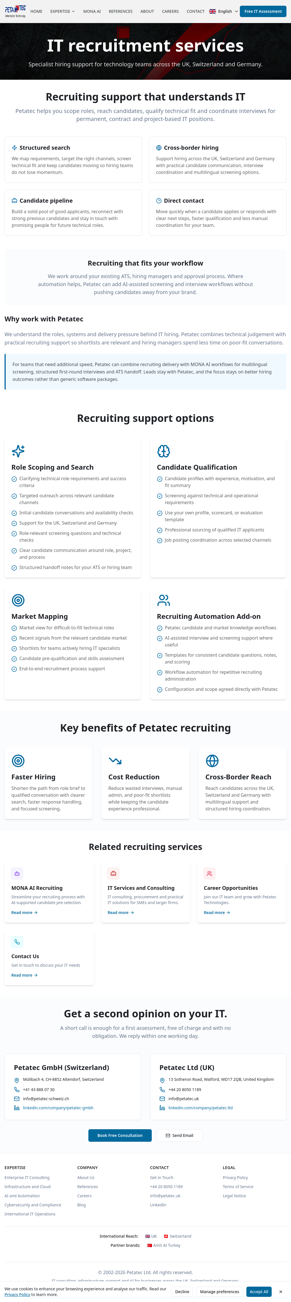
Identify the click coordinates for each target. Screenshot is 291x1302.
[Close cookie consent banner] (280, 1291)
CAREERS (170, 11)
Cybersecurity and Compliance (33, 1204)
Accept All (259, 1291)
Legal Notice (234, 1195)
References (87, 1186)
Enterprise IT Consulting (27, 1177)
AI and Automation (22, 1195)
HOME (36, 11)
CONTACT (196, 11)
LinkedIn (158, 1204)
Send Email (179, 1135)
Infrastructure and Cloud (28, 1186)
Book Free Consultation (120, 1135)
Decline (182, 1291)
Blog (81, 1204)
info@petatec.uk (165, 1195)
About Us (85, 1177)
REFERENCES (121, 11)
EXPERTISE (62, 11)
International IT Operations (30, 1214)
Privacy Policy (17, 1294)
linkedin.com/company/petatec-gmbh (58, 1107)
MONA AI (92, 11)
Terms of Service (238, 1186)
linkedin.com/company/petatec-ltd (201, 1107)
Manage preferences (219, 1291)
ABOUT (147, 11)
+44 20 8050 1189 (166, 1186)
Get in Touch (161, 1177)
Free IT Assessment (263, 11)
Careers (84, 1195)
